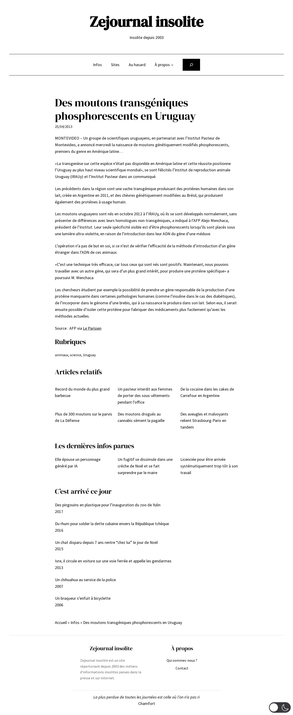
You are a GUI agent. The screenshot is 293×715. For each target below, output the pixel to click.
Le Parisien (92, 328)
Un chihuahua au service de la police (85, 579)
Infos (75, 622)
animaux (61, 355)
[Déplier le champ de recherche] (191, 65)
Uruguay (89, 355)
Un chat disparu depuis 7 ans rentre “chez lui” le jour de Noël (106, 542)
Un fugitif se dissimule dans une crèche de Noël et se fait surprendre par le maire (145, 466)
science (75, 355)
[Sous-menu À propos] (172, 65)
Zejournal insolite (146, 22)
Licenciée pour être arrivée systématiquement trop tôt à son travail (209, 466)
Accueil (61, 622)
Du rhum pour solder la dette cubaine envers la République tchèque (112, 523)
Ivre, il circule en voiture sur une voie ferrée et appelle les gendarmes (113, 561)
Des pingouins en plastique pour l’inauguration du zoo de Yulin (107, 504)
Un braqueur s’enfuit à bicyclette (83, 598)
